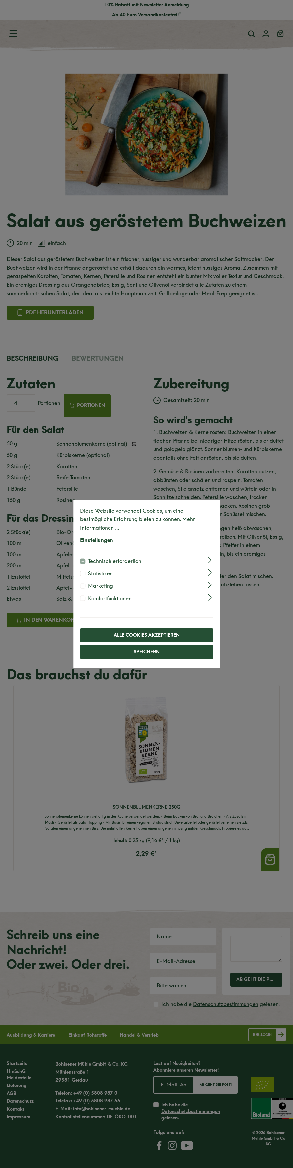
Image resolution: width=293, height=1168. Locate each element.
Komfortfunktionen (110, 598)
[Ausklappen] (210, 560)
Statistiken (100, 573)
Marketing (100, 586)
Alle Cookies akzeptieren (147, 635)
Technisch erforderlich (114, 561)
